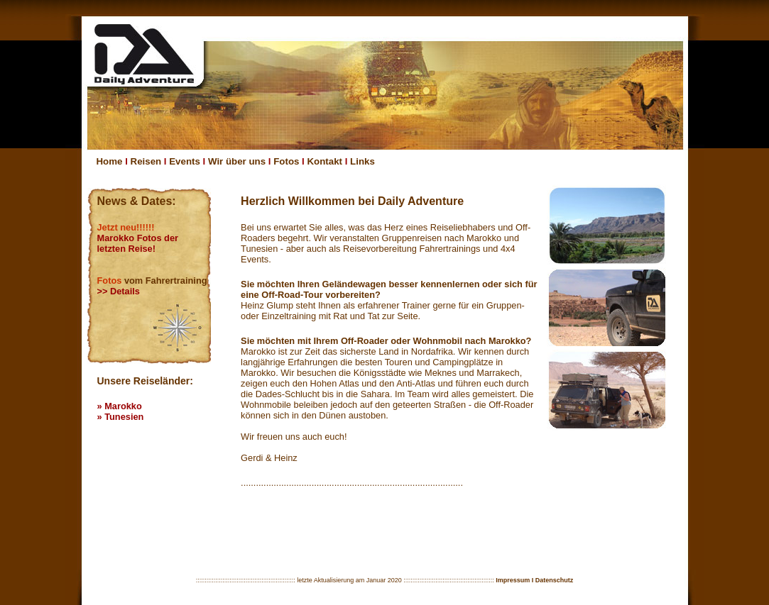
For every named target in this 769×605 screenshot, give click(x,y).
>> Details (118, 291)
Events (184, 161)
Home (110, 161)
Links (362, 161)
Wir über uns (237, 161)
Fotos (286, 161)
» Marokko (119, 406)
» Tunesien (120, 416)
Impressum (513, 580)
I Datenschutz (553, 580)
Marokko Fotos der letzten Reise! (137, 243)
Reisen (146, 161)
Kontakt (325, 161)
